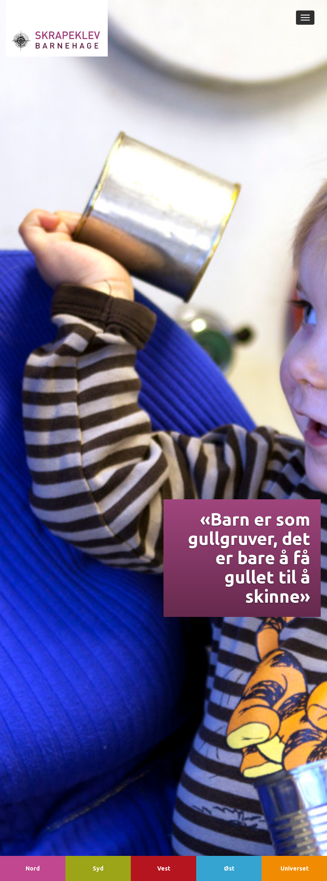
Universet (294, 868)
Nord (33, 868)
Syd (98, 868)
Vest (163, 868)
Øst (229, 868)
